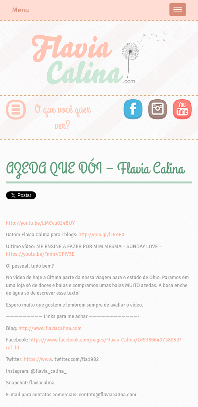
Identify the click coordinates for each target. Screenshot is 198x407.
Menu (20, 10)
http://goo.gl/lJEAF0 (101, 234)
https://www (38, 359)
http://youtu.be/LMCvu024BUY (40, 223)
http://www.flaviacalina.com (50, 328)
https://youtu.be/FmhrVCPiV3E (40, 254)
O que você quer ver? (62, 117)
